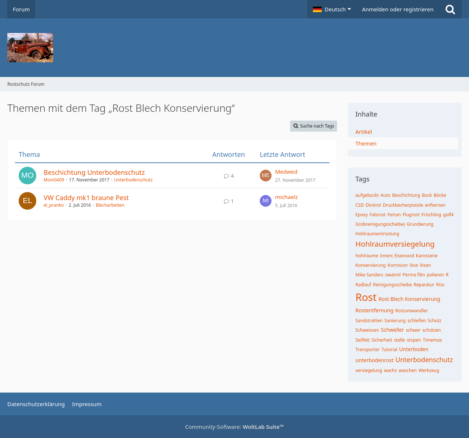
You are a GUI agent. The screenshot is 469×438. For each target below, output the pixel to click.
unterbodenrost (374, 360)
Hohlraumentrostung (377, 234)
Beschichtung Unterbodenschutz (94, 172)
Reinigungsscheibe (392, 284)
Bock (427, 195)
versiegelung (368, 370)
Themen (366, 143)
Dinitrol (373, 205)
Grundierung (420, 224)
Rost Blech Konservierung (409, 298)
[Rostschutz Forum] (234, 47)
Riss (440, 284)
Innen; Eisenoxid (397, 256)
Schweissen (367, 330)
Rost (366, 297)
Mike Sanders (369, 275)
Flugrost (411, 214)
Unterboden (413, 349)
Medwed (286, 171)
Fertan (393, 214)
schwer (413, 330)
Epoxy (361, 214)
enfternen (435, 205)
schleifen (416, 320)
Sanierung (395, 320)
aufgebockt (367, 195)
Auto (386, 195)
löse (414, 265)
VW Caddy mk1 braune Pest (86, 197)
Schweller (392, 329)
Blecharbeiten (110, 205)
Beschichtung (406, 195)
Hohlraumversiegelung (395, 244)
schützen (431, 330)
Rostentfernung (374, 310)
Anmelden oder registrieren (397, 9)
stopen (414, 340)
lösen (425, 265)
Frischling (431, 214)
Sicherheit (382, 340)
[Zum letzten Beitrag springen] (266, 175)
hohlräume (366, 256)
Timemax (432, 340)
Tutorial (389, 349)
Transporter (367, 349)
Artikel (363, 131)
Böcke (440, 195)
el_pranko (54, 205)
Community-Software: (234, 426)
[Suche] (450, 9)
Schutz (434, 320)
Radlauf (363, 284)
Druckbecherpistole (403, 205)
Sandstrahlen (369, 320)
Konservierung (370, 265)
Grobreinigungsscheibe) (380, 224)
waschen (408, 370)
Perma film (413, 275)
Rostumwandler (411, 311)
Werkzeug (428, 370)
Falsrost (378, 214)
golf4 (448, 214)
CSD (359, 205)
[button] (332, 9)
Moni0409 (54, 180)
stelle (399, 340)
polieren (435, 275)
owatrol (393, 275)
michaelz (286, 196)
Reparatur (424, 284)
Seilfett (362, 340)
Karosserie (426, 256)
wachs (390, 370)
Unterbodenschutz (133, 180)
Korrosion (398, 265)
